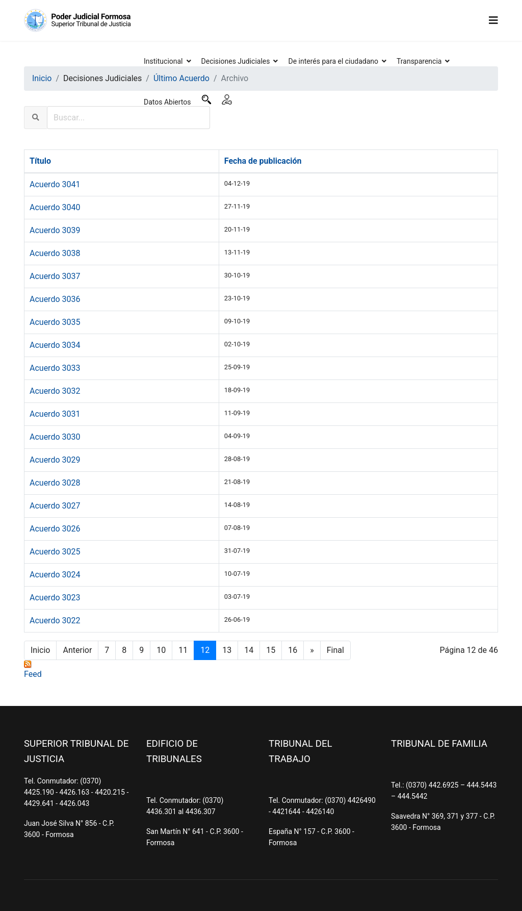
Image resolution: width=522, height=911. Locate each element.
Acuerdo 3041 (55, 184)
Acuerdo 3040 (55, 207)
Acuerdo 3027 (55, 506)
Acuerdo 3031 (55, 414)
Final (335, 650)
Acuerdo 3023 (55, 597)
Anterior (77, 650)
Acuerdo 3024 (55, 574)
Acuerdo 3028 (55, 483)
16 (292, 650)
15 (270, 650)
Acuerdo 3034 (55, 345)
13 (226, 650)
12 (205, 650)
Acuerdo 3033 (55, 368)
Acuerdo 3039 (55, 230)
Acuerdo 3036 (55, 299)
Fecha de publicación (263, 161)
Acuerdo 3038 (55, 253)
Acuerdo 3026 (55, 529)
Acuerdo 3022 (55, 620)
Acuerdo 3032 (55, 391)
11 (183, 650)
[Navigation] (493, 20)
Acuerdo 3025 (55, 551)
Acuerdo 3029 (55, 460)
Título (40, 161)
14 (248, 650)
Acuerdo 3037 (55, 276)
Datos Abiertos (167, 102)
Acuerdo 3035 (55, 322)
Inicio (40, 650)
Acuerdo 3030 (55, 437)
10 (161, 650)
